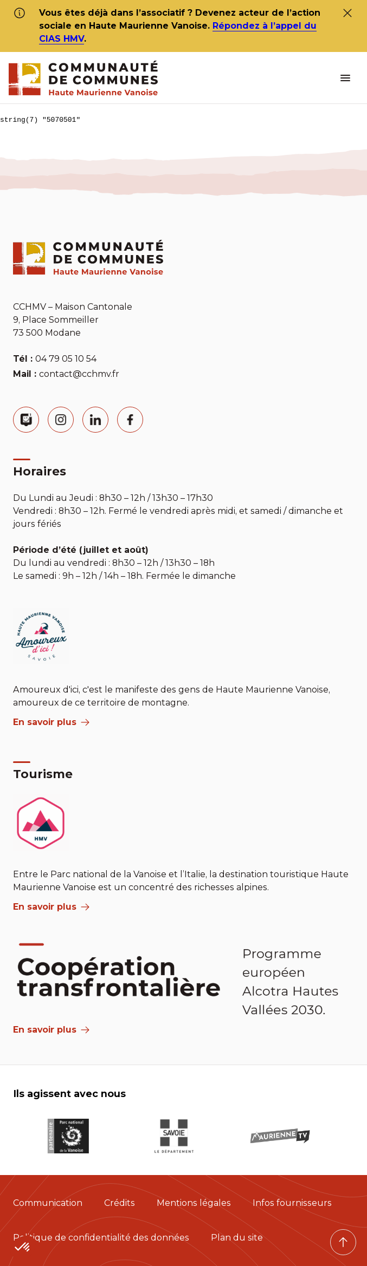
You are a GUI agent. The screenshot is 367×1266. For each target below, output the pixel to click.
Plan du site (237, 1237)
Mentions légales (194, 1203)
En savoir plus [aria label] (51, 722)
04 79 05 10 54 (65, 359)
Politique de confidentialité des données (101, 1237)
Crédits (119, 1203)
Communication (47, 1203)
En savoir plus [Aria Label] (51, 1029)
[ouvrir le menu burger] (345, 78)
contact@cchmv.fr (79, 374)
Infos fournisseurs (292, 1203)
